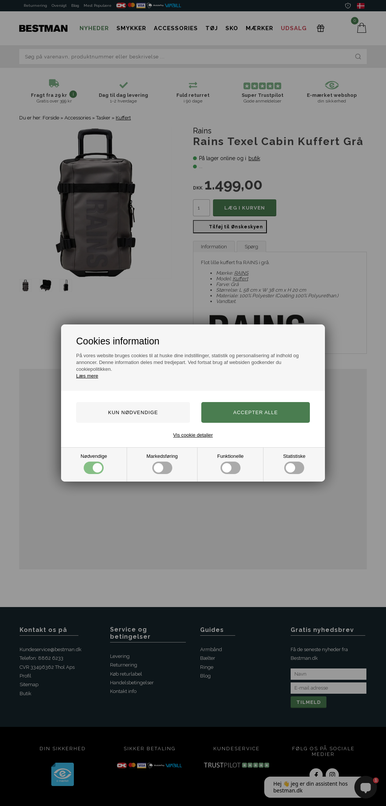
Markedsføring (162, 463)
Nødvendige (94, 463)
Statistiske (294, 463)
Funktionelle (230, 463)
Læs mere (87, 376)
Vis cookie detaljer (193, 435)
